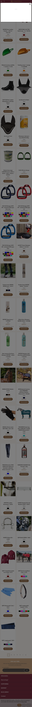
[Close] (30, 4)
